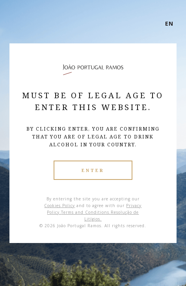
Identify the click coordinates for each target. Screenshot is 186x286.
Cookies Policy (59, 205)
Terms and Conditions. (86, 212)
